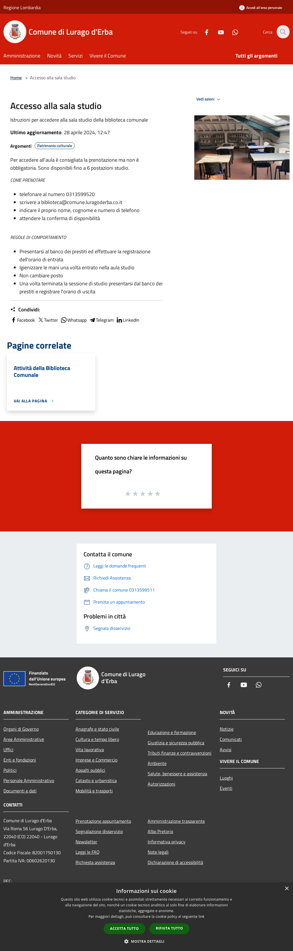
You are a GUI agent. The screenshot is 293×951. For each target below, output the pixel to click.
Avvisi (225, 749)
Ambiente (157, 763)
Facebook (22, 320)
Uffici (8, 749)
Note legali (158, 852)
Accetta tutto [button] (124, 928)
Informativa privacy (166, 841)
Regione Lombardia (22, 7)
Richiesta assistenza (95, 862)
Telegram (101, 320)
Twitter (47, 320)
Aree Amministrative (23, 739)
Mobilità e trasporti (94, 790)
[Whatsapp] (231, 31)
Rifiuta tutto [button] (169, 928)
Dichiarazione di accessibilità (175, 862)
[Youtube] (217, 31)
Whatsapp (73, 320)
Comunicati (231, 739)
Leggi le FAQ (88, 852)
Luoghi (226, 777)
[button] (146, 941)
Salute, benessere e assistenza (177, 773)
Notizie (226, 728)
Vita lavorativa (90, 749)
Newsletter (86, 841)
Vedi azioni (209, 99)
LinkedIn (127, 320)
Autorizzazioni (161, 783)
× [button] (286, 889)
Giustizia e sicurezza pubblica (176, 742)
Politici (10, 770)
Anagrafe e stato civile (97, 728)
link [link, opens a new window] (202, 916)
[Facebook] (203, 31)
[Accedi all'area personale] (261, 7)
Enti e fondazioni (19, 759)
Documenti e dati (20, 790)
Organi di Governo (21, 728)
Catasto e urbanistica (96, 780)
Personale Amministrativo (28, 780)
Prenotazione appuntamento (103, 821)
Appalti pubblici (90, 770)
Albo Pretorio (160, 831)
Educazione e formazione (172, 732)
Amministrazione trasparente (176, 821)
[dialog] (146, 917)
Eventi (226, 788)
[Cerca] (283, 32)
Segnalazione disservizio (99, 831)
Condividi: (25, 310)
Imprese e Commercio (96, 759)
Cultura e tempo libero (97, 739)
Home (16, 77)
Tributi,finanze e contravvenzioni (179, 753)
